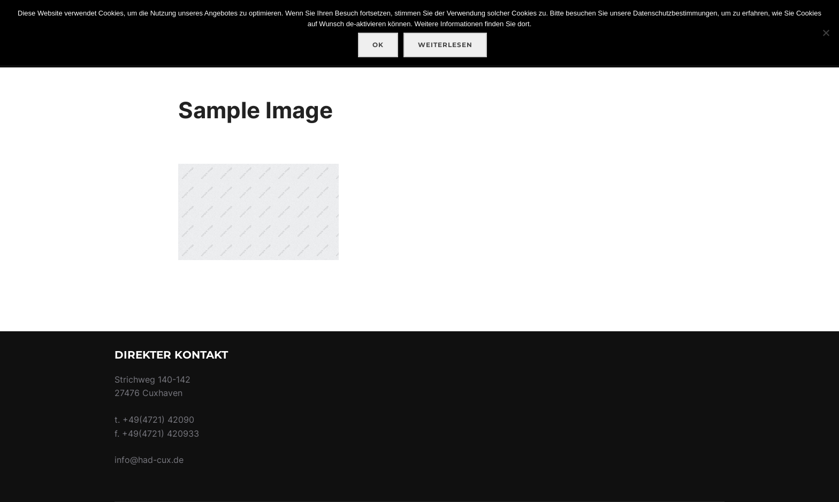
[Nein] (825, 32)
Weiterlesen (445, 45)
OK (378, 45)
